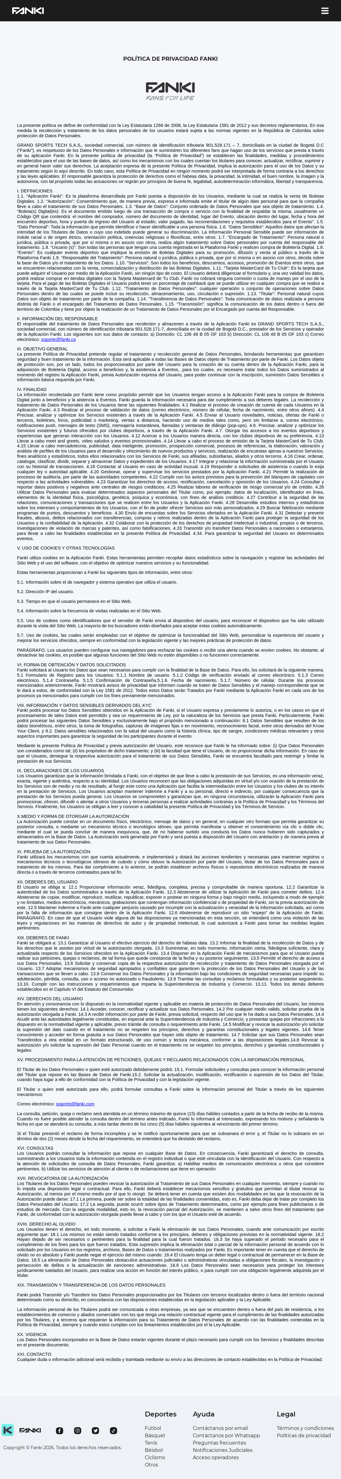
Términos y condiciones (305, 1428)
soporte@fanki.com (75, 1103)
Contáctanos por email (220, 1428)
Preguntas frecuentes (219, 1443)
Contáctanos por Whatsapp (226, 1435)
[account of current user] (325, 10)
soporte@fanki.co (58, 339)
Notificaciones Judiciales (222, 1450)
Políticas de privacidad (304, 1435)
